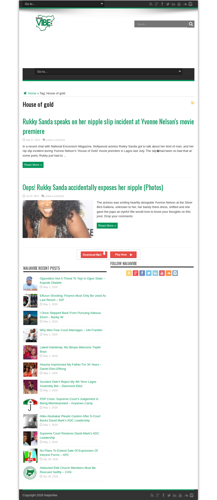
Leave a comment (55, 140)
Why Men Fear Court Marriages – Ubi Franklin (71, 330)
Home (29, 93)
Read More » (33, 165)
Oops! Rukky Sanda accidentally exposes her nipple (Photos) (93, 187)
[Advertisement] (108, 48)
